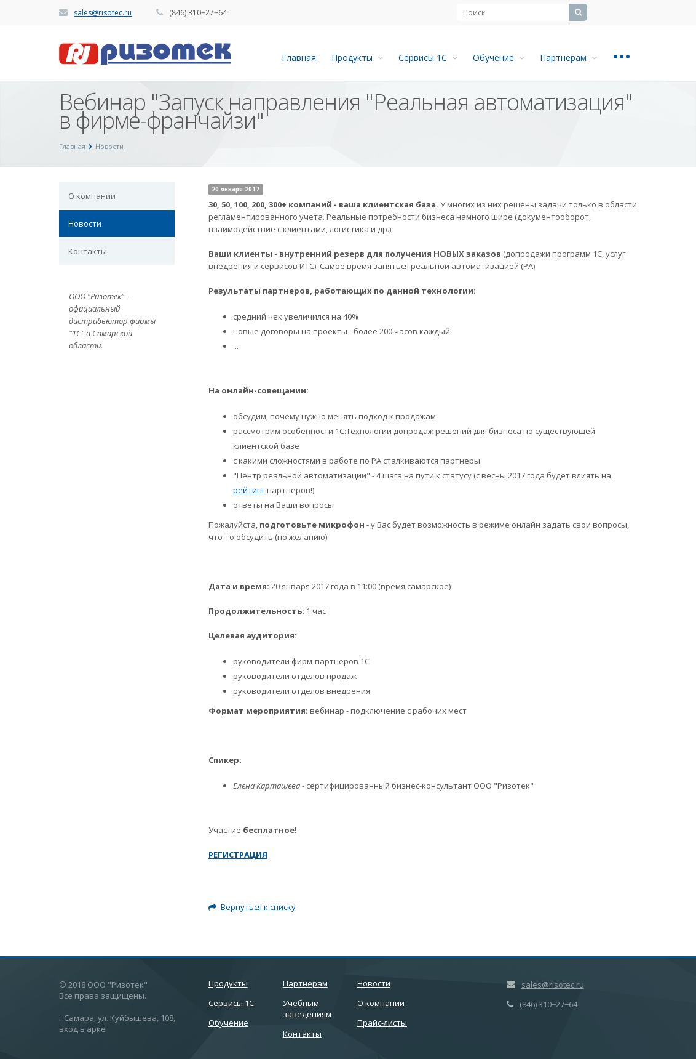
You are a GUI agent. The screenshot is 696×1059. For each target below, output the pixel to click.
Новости (84, 223)
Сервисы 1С (427, 57)
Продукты (357, 57)
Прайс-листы (382, 1022)
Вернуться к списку (252, 906)
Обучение (498, 57)
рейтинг (249, 490)
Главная (299, 57)
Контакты (87, 251)
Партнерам (568, 57)
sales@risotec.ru (103, 12)
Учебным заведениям (307, 1008)
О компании (92, 195)
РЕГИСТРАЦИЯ (237, 854)
